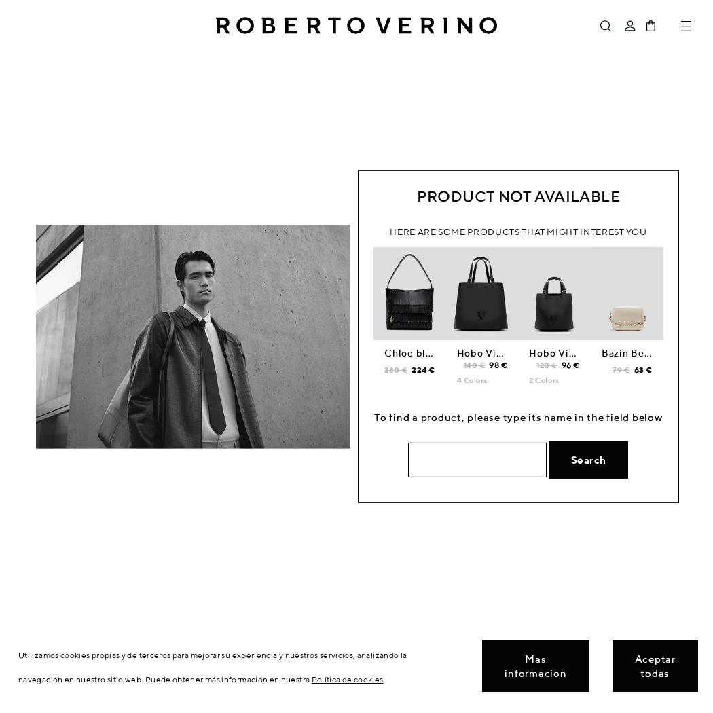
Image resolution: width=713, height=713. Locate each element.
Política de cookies (348, 679)
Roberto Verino (356, 26)
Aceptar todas (655, 666)
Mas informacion (535, 666)
